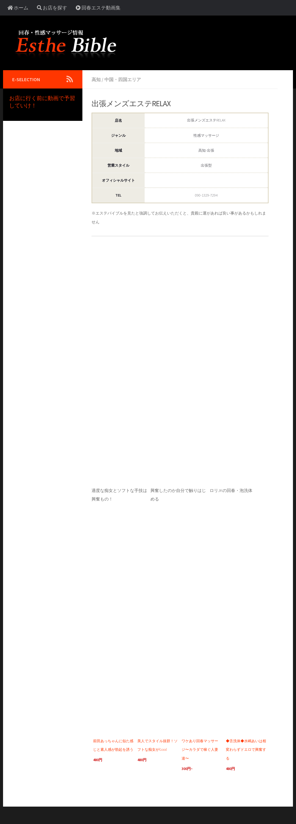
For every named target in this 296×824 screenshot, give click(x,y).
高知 (96, 79)
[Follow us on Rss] (69, 79)
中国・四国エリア (124, 79)
